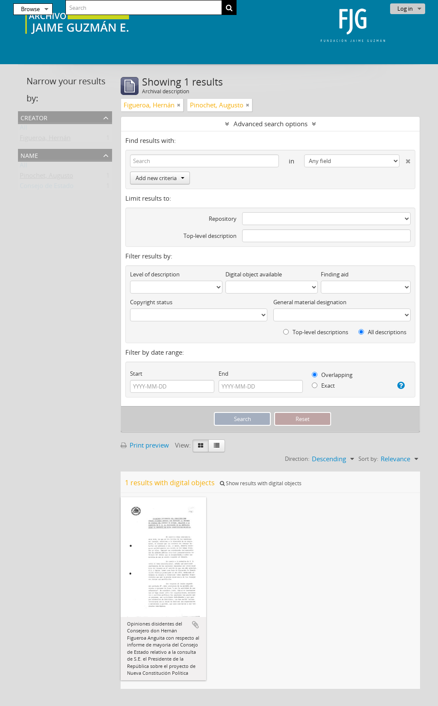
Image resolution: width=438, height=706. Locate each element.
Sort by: (368, 459)
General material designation (309, 302)
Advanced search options (271, 123)
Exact (323, 385)
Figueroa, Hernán (45, 139)
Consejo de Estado (47, 187)
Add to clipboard (195, 624)
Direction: (297, 459)
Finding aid (335, 274)
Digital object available (253, 274)
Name (29, 154)
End (223, 373)
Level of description (155, 274)
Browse (30, 9)
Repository (223, 218)
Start (136, 373)
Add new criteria (160, 178)
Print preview (145, 445)
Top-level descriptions (315, 332)
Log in (405, 8)
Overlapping (332, 375)
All (23, 129)
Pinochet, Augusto (46, 177)
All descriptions (382, 332)
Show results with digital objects (261, 483)
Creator (34, 117)
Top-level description (210, 236)
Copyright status (151, 302)
